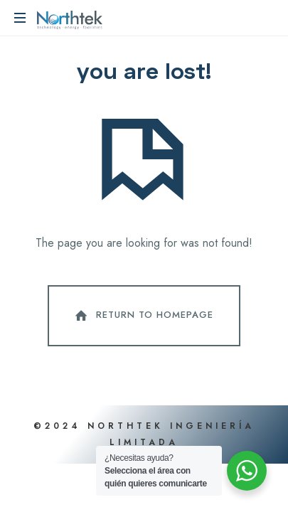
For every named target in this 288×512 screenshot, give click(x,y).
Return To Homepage (143, 315)
